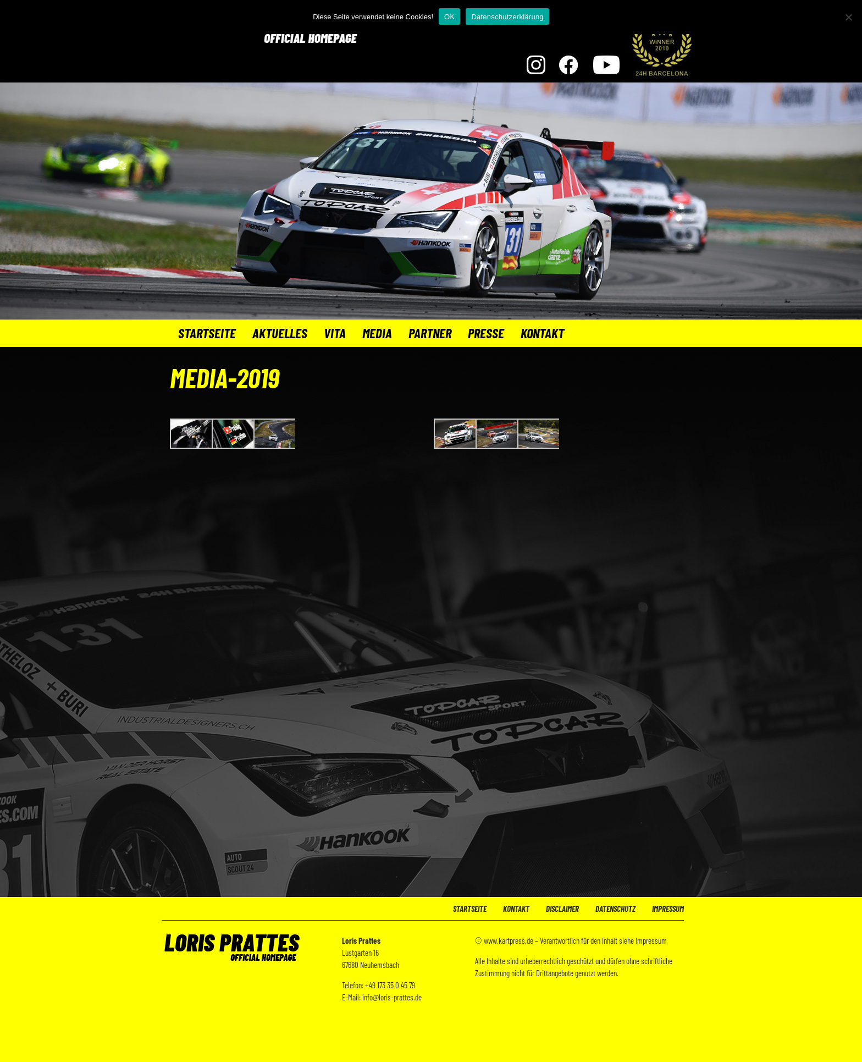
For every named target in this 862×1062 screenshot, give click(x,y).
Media (377, 333)
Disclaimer (562, 909)
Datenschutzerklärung (507, 17)
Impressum (668, 909)
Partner (429, 333)
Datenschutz (615, 909)
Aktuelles (279, 333)
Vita (335, 333)
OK (449, 17)
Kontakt (542, 333)
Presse (486, 333)
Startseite (207, 333)
